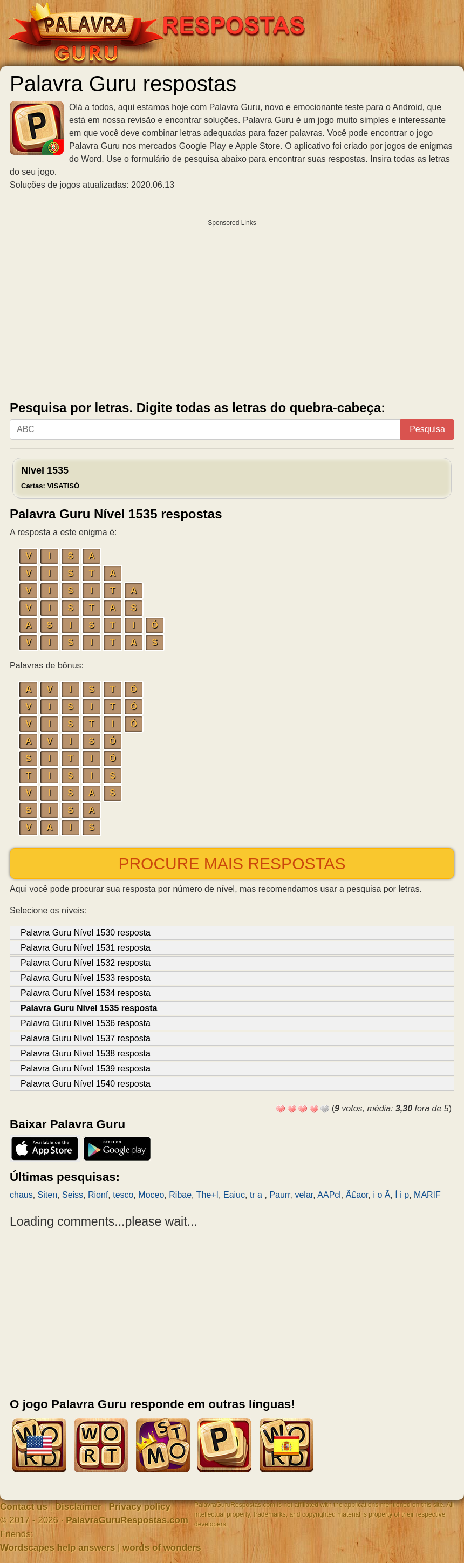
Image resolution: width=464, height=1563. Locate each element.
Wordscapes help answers (57, 1547)
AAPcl (329, 1194)
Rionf (98, 1194)
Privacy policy (139, 1506)
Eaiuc (234, 1194)
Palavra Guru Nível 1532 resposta (86, 962)
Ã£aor (357, 1194)
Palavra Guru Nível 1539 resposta (86, 1068)
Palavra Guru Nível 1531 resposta (86, 947)
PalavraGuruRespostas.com (127, 1520)
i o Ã (381, 1194)
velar (304, 1194)
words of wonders (161, 1547)
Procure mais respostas (231, 863)
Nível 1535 (50, 477)
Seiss (72, 1194)
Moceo (151, 1194)
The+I (207, 1194)
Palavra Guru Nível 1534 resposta (86, 993)
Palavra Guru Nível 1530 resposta (86, 932)
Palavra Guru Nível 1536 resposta (86, 1023)
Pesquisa (427, 429)
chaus (21, 1194)
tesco (123, 1194)
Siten (47, 1194)
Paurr (279, 1194)
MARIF (427, 1194)
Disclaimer (78, 1506)
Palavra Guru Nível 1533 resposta (86, 977)
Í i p (402, 1194)
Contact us (23, 1506)
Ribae (180, 1194)
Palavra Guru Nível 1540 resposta (86, 1083)
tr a (257, 1194)
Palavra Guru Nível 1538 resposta (86, 1053)
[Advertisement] (232, 307)
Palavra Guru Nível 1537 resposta (86, 1038)
